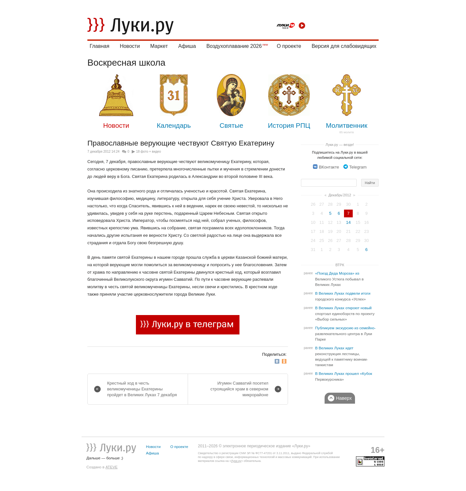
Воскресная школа (126, 63)
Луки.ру (236, 461)
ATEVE (111, 467)
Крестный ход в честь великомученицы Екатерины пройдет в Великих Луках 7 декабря (142, 389)
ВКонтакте (326, 167)
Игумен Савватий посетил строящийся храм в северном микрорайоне (239, 389)
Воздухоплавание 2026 (234, 46)
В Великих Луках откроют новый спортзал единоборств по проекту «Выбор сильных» (345, 313)
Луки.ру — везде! (340, 145)
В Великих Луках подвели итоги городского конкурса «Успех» (343, 296)
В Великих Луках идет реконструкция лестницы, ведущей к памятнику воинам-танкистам (341, 356)
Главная (99, 46)
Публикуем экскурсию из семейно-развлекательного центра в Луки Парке (345, 333)
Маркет (159, 46)
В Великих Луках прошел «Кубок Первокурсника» (343, 376)
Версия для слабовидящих (344, 46)
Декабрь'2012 (339, 195)
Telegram (354, 167)
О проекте (289, 46)
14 (348, 222)
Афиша (187, 46)
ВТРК (339, 265)
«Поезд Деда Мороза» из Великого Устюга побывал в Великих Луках (339, 279)
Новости (130, 46)
